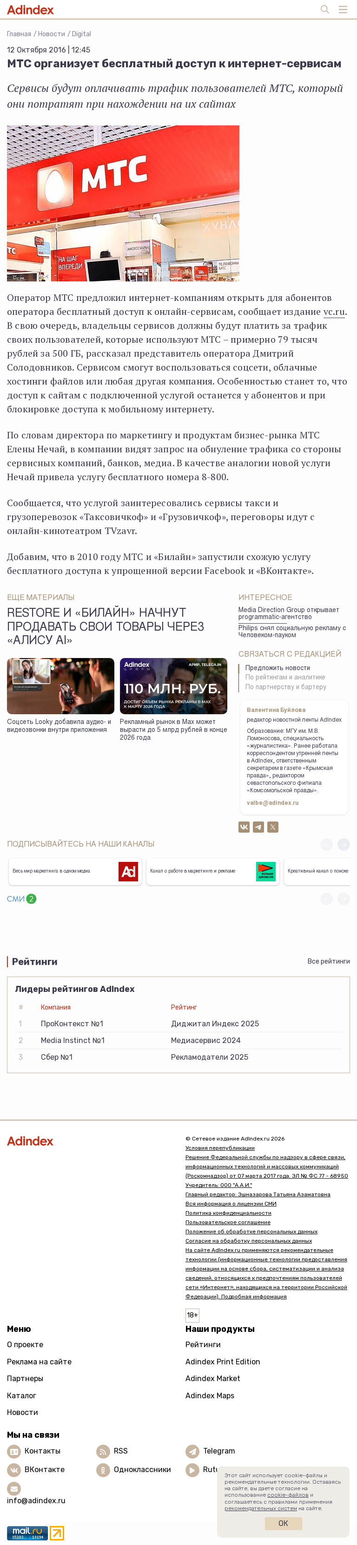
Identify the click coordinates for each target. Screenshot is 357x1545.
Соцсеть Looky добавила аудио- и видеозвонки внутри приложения (59, 726)
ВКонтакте (45, 1469)
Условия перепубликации (220, 1148)
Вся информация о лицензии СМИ (231, 1203)
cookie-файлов (288, 1495)
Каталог (21, 1395)
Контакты (42, 1451)
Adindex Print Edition (222, 1361)
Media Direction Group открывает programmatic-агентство (288, 614)
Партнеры (25, 1378)
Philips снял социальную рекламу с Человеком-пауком (292, 632)
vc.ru (334, 311)
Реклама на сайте (39, 1361)
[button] (343, 844)
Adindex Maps (209, 1395)
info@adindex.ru (36, 1500)
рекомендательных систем (261, 1508)
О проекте (25, 1344)
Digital (81, 34)
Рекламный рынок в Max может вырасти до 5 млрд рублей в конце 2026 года (173, 730)
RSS (121, 1451)
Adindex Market (212, 1378)
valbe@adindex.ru (273, 803)
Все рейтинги (329, 961)
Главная (19, 34)
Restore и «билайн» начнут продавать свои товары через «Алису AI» (106, 627)
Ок (283, 1523)
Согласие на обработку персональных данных (248, 1241)
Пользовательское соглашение (228, 1222)
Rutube (216, 1469)
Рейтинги (203, 1344)
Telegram (219, 1451)
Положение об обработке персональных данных (251, 1231)
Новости (51, 34)
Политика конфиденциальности (228, 1213)
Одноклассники (142, 1469)
